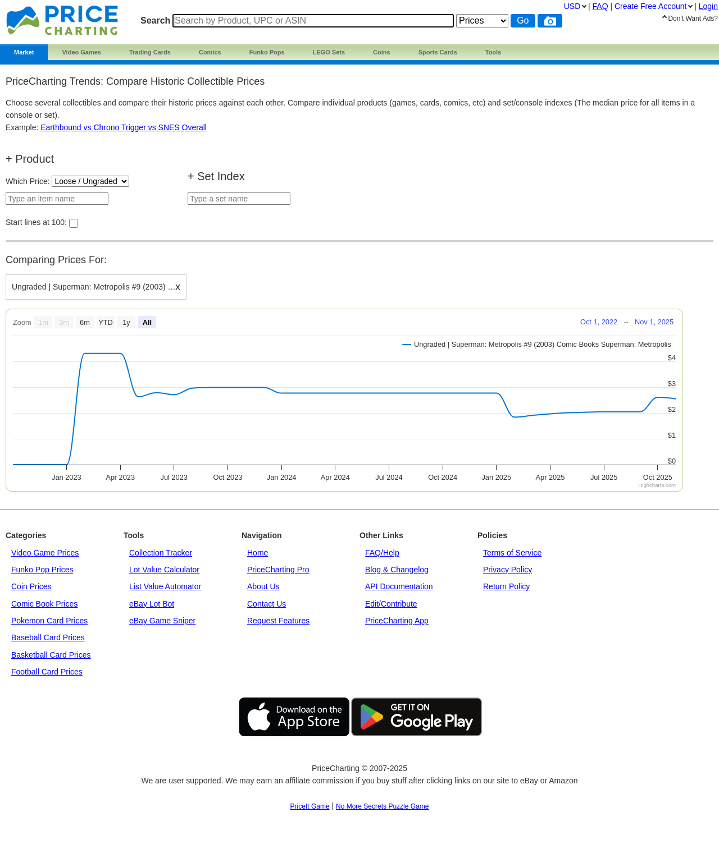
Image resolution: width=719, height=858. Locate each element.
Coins (381, 52)
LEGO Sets (329, 52)
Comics (210, 52)
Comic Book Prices (44, 603)
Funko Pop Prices (42, 569)
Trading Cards (150, 52)
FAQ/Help (382, 552)
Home (257, 552)
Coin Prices (31, 586)
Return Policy (506, 586)
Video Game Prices (45, 552)
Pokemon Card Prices (49, 620)
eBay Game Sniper (162, 620)
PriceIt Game (310, 806)
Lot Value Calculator (164, 569)
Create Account (650, 6)
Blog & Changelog (397, 569)
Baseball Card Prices (48, 637)
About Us (263, 586)
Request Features (278, 620)
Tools (493, 52)
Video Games (81, 52)
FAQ (600, 6)
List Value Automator (165, 586)
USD (572, 6)
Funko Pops (267, 52)
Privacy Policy (507, 569)
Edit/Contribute (391, 603)
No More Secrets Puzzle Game (382, 806)
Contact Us (266, 603)
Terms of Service (512, 552)
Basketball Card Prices (51, 654)
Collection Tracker (160, 552)
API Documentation (399, 586)
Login (708, 6)
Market (24, 52)
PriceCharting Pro (278, 569)
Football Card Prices (47, 671)
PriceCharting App (397, 620)
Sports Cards (437, 52)
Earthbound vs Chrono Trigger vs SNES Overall (123, 127)
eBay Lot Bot (151, 603)
